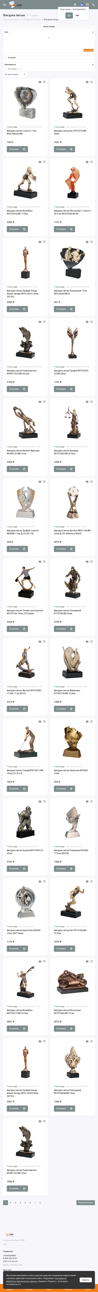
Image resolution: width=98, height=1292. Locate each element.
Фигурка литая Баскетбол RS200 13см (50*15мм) (23, 932)
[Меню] (4, 4)
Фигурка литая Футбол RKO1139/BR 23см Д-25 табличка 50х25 (72, 532)
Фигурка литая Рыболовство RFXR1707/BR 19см (22, 1171)
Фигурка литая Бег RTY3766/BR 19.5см (70, 932)
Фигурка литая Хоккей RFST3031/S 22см (25, 852)
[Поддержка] (93, 4)
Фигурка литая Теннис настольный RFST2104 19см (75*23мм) (25, 612)
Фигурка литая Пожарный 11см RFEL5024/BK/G (70, 292)
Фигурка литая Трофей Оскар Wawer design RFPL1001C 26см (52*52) (23, 293)
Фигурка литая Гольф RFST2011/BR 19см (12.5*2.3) (25, 772)
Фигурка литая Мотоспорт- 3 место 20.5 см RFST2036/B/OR (72, 212)
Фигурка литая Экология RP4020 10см (71, 772)
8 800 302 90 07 (10, 1258)
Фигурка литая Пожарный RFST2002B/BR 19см (67, 1091)
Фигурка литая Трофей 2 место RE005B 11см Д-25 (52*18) (23, 532)
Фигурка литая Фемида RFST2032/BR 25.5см (66, 452)
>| (40, 1203)
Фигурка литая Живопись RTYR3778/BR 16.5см (67, 692)
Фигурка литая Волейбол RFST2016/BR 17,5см (20, 212)
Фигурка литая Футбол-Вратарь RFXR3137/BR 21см (23, 452)
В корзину (17, 149)
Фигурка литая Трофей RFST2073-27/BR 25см (71, 372)
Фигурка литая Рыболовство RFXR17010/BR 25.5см (22, 372)
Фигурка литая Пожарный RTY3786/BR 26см (67, 612)
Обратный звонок (10, 1261)
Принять (85, 1280)
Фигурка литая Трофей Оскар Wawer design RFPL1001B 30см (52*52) (23, 1093)
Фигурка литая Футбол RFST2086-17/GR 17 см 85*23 (24, 692)
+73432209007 (9, 1256)
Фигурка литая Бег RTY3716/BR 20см (70, 132)
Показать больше (85, 1203)
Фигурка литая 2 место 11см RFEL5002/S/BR (21, 132)
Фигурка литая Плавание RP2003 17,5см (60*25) (71, 852)
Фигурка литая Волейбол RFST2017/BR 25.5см (20, 1011)
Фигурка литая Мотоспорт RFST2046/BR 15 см (67, 1011)
